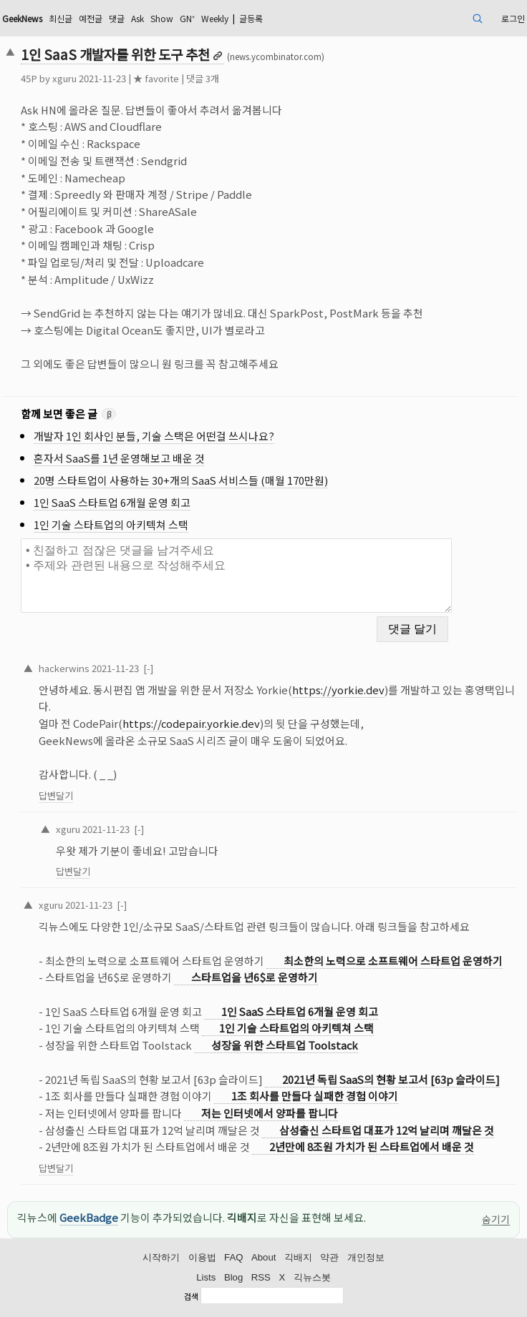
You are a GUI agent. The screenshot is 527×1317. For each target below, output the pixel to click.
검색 (191, 1297)
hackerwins (64, 668)
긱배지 (298, 1257)
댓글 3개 (202, 78)
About (263, 1257)
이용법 (202, 1257)
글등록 (251, 18)
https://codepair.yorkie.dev (191, 723)
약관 (329, 1257)
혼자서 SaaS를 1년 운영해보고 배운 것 (119, 457)
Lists (206, 1277)
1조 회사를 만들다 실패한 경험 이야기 (314, 1095)
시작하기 (161, 1257)
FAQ (233, 1257)
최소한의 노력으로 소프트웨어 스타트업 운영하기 (393, 960)
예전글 (90, 18)
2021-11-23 (115, 668)
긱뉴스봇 (312, 1277)
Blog (233, 1277)
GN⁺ (187, 18)
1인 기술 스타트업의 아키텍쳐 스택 (111, 524)
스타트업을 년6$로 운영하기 (254, 977)
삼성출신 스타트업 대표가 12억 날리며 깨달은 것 (386, 1130)
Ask (137, 18)
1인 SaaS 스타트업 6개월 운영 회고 (112, 502)
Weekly (214, 18)
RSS (261, 1277)
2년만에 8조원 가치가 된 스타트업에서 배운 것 (371, 1146)
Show (161, 18)
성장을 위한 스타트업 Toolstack (284, 1044)
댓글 (117, 18)
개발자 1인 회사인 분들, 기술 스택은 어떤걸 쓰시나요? (154, 435)
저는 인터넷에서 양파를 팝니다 (269, 1112)
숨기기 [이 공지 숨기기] (496, 1219)
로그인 (513, 18)
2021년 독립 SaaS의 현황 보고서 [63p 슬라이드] (391, 1079)
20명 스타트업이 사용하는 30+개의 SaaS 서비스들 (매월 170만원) (181, 480)
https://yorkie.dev (338, 689)
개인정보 (366, 1257)
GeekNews (22, 18)
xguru (64, 78)
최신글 (60, 18)
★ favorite (156, 78)
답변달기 (56, 795)
